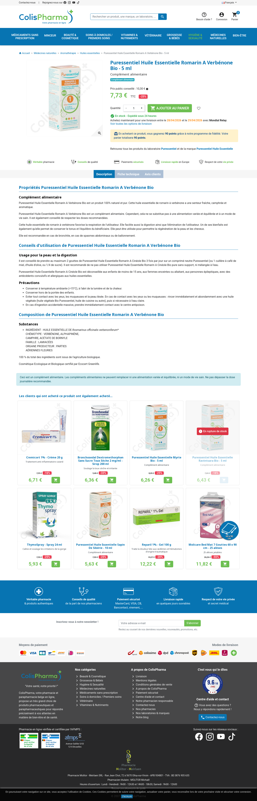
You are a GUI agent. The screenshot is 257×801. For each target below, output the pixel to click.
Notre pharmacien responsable (152, 701)
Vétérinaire (84, 701)
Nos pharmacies (143, 709)
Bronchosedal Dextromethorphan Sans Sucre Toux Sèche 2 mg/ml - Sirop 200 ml (100, 461)
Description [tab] (104, 174)
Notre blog (139, 717)
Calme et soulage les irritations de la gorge (44, 548)
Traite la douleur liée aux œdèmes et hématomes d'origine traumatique (156, 550)
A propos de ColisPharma (149, 688)
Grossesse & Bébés (89, 680)
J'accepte (127, 796)
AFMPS (75, 729)
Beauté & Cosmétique (90, 676)
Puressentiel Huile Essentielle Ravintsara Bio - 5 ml (212, 459)
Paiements (129, 162)
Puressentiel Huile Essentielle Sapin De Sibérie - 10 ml (100, 546)
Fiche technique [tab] (128, 174)
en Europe (172, 162)
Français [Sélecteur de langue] (228, 2)
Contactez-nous (27, 2)
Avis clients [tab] (153, 174)
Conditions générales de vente (151, 684)
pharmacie (40, 162)
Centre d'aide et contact (147, 696)
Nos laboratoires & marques (150, 713)
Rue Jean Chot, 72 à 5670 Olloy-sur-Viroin (126, 775)
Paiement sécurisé (144, 692)
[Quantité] (134, 108)
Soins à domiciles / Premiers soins (98, 696)
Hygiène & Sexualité (89, 684)
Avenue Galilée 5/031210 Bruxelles (75, 745)
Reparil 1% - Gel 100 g (156, 544)
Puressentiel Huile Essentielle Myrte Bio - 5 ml (156, 459)
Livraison (139, 676)
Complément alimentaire (156, 464)
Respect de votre (216, 162)
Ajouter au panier (169, 108)
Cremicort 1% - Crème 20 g (44, 457)
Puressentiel (168, 148)
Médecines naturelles (90, 688)
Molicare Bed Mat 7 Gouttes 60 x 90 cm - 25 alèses (213, 546)
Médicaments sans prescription (96, 692)
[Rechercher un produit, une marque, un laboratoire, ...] (128, 16)
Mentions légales (143, 680)
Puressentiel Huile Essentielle (214, 148)
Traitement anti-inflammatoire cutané (44, 461)
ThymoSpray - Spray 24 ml (44, 544)
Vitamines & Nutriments (91, 705)
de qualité (84, 162)
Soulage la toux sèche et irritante (100, 468)
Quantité (115, 108)
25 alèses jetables (212, 552)
